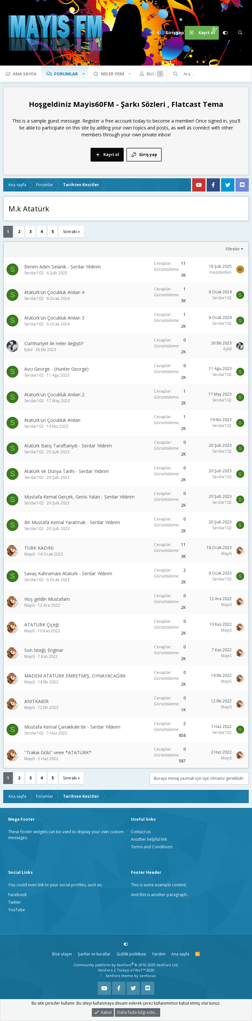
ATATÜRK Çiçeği (41, 624)
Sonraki (70, 231)
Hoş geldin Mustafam (47, 599)
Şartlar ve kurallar (94, 954)
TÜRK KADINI (38, 548)
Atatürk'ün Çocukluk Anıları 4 (54, 292)
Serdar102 (34, 273)
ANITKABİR (36, 701)
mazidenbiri (220, 272)
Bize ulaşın (62, 954)
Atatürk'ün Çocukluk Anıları (52, 420)
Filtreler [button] (233, 249)
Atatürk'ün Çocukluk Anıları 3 (54, 318)
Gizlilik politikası (131, 954)
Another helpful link (149, 839)
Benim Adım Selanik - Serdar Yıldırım (62, 267)
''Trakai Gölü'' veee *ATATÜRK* (58, 752)
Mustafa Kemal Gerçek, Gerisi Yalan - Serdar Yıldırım (79, 497)
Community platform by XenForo (126, 964)
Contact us (141, 831)
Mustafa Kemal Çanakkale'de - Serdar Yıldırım (72, 727)
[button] (83, 74)
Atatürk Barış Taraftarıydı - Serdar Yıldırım (68, 445)
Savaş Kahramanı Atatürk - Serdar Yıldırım (68, 573)
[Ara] (240, 33)
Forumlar (66, 74)
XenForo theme (119, 975)
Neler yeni (112, 74)
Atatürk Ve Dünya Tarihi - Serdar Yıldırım (66, 471)
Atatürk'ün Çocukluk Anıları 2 (54, 394)
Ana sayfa (24, 74)
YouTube (16, 910)
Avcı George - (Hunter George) (56, 369)
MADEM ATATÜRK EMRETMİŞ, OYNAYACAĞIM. (75, 676)
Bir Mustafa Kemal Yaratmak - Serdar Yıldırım (72, 522)
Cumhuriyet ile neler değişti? (53, 343)
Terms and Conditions (151, 847)
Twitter (14, 902)
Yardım (158, 954)
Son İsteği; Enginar (43, 650)
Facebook (17, 894)
